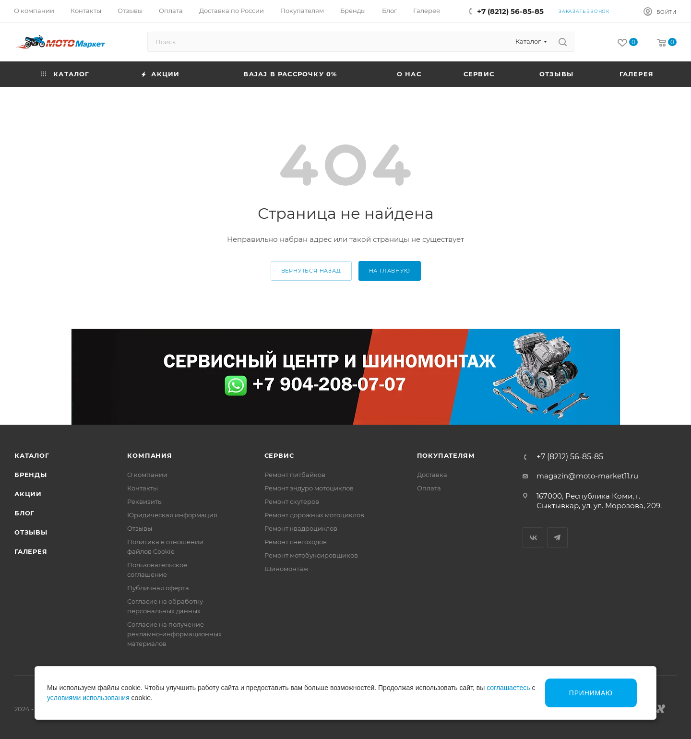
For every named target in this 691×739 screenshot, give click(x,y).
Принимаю (591, 693)
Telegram (557, 537)
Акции (28, 494)
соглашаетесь (508, 687)
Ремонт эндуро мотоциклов (309, 488)
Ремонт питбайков (294, 474)
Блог (24, 513)
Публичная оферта (158, 588)
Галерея (31, 551)
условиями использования (88, 698)
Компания (149, 455)
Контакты (142, 488)
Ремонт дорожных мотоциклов (314, 515)
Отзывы (31, 532)
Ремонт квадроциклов (300, 528)
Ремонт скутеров (291, 501)
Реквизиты (145, 501)
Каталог (31, 455)
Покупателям (446, 455)
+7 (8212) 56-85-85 (510, 11)
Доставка (432, 474)
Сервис (279, 455)
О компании (147, 474)
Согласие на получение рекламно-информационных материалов (174, 633)
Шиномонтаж (286, 568)
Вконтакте (533, 537)
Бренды (30, 474)
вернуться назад (311, 270)
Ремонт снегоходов (295, 542)
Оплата (429, 488)
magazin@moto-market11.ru (587, 475)
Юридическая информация (172, 515)
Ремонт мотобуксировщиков (311, 555)
